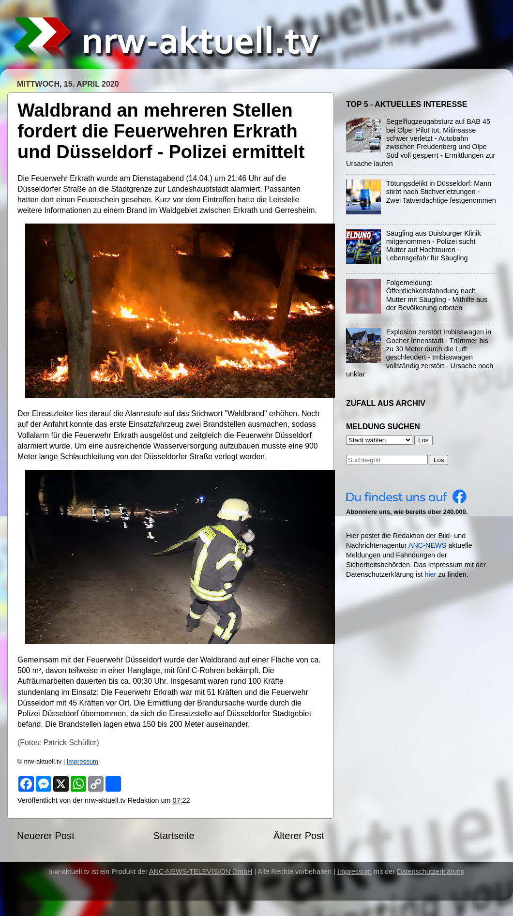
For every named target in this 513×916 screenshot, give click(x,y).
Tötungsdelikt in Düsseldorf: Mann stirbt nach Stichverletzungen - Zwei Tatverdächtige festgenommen (441, 192)
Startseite (174, 835)
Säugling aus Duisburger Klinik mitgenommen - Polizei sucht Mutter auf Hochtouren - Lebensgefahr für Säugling (433, 245)
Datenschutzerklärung (431, 871)
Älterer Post (298, 835)
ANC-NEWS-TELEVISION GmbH (201, 871)
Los (439, 460)
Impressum (82, 761)
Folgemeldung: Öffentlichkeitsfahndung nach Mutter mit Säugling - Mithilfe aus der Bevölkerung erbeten (437, 295)
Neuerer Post (46, 835)
